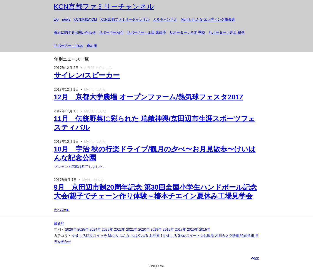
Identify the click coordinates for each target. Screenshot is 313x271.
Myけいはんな (119, 235)
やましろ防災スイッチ (89, 235)
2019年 (156, 229)
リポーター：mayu (68, 45)
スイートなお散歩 (200, 235)
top (56, 19)
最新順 (59, 223)
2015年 (204, 229)
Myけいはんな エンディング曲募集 (208, 19)
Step (181, 235)
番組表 (92, 45)
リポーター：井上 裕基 (226, 32)
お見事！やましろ (163, 235)
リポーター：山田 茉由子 (146, 32)
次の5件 (60, 210)
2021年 (131, 229)
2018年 (168, 229)
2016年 (192, 229)
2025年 (83, 229)
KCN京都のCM (85, 19)
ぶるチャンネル (165, 19)
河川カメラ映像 (227, 235)
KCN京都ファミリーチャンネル (125, 19)
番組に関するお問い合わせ (75, 32)
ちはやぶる (139, 235)
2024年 (95, 229)
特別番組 (247, 235)
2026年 (71, 229)
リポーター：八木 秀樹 (187, 32)
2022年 (119, 229)
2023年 (107, 229)
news (66, 19)
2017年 (180, 229)
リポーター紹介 (111, 32)
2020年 (144, 229)
